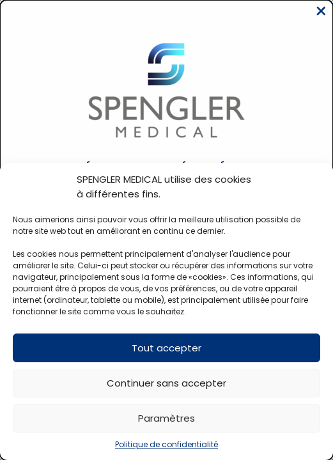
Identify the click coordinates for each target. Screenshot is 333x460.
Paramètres (166, 418)
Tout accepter (166, 348)
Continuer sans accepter (166, 383)
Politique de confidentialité (166, 444)
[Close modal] (321, 11)
